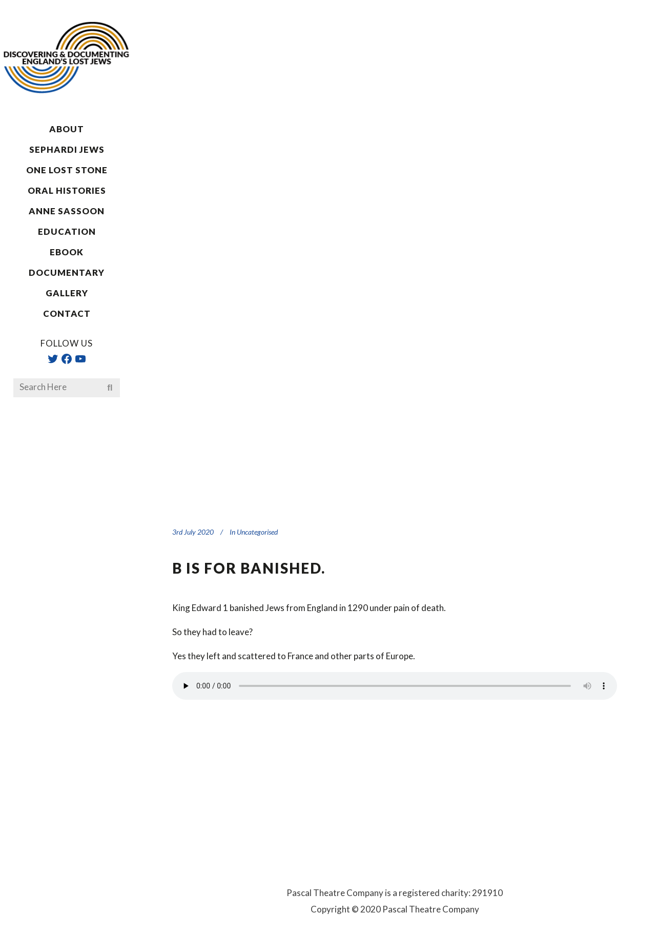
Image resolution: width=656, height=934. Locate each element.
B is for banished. (248, 568)
